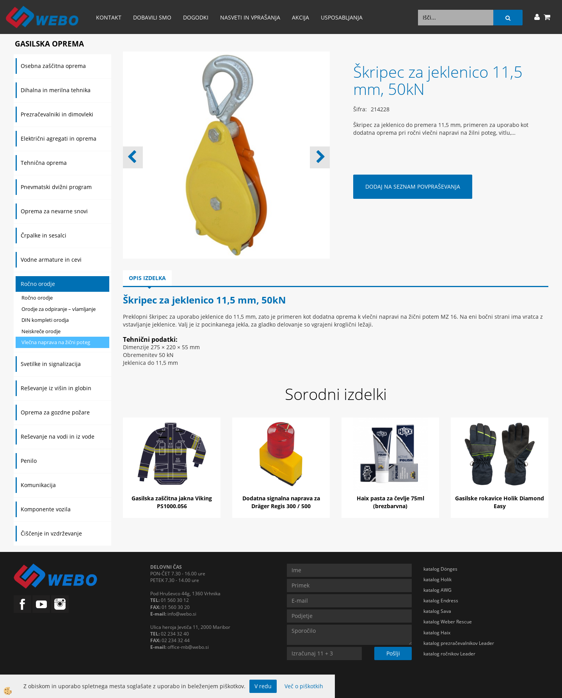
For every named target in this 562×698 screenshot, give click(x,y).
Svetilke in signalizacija (51, 364)
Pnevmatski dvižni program (56, 187)
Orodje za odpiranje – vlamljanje (58, 308)
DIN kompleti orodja (45, 319)
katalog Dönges (440, 569)
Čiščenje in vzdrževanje (51, 533)
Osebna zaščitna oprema (53, 66)
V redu (263, 686)
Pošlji (393, 653)
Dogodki (195, 17)
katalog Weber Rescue (447, 621)
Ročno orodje (38, 283)
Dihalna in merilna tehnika (56, 90)
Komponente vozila (46, 509)
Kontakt (108, 17)
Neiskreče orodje (40, 331)
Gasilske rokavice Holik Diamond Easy (499, 502)
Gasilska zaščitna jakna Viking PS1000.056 (172, 502)
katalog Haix (436, 632)
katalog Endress (440, 600)
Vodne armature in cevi (51, 259)
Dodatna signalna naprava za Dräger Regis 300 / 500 (281, 502)
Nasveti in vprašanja (250, 17)
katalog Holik (437, 579)
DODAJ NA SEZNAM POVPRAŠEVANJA (412, 186)
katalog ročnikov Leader (449, 653)
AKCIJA (300, 17)
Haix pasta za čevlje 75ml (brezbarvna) (390, 502)
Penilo (29, 460)
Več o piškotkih (304, 686)
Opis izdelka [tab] (147, 278)
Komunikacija (38, 485)
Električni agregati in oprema (58, 138)
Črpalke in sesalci (43, 235)
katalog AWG (437, 590)
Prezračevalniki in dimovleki (57, 114)
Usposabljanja (342, 17)
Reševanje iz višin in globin (56, 388)
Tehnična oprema (44, 162)
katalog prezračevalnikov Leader (458, 643)
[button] (320, 157)
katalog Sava (437, 611)
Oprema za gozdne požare (55, 412)
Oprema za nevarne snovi (54, 211)
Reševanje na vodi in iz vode (57, 436)
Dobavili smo (152, 17)
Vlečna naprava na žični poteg (55, 342)
